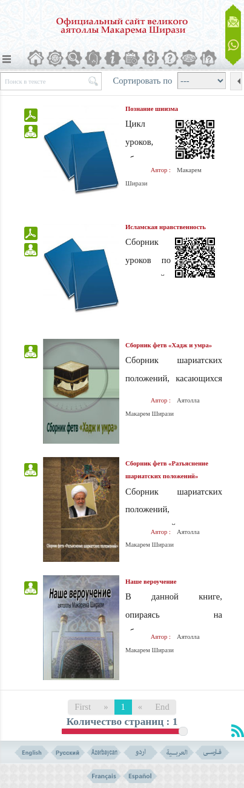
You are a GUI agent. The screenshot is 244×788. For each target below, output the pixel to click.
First (82, 707)
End (162, 707)
